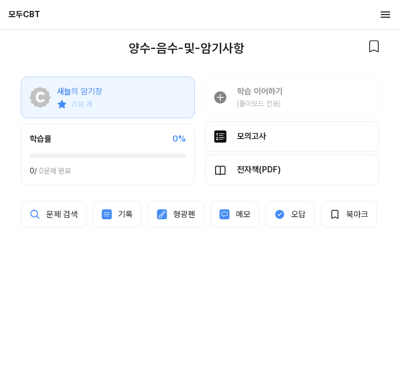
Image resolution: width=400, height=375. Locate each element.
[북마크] (374, 46)
